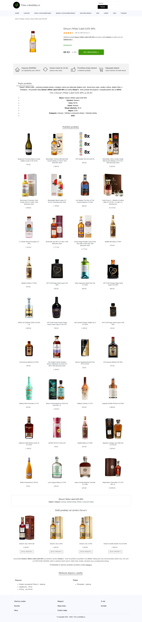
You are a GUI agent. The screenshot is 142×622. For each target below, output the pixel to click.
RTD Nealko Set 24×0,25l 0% (85, 159)
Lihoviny (27, 13)
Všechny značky (20, 601)
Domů (17, 13)
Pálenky (124, 13)
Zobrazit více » (68, 39)
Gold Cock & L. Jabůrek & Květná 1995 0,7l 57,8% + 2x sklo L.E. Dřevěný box (113, 202)
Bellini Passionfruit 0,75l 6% (29, 482)
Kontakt (103, 606)
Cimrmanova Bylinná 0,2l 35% (29, 362)
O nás (103, 601)
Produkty (21, 19)
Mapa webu (62, 606)
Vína (97, 13)
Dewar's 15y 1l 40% (56, 543)
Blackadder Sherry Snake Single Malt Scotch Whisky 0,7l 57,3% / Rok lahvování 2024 (113, 160)
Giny (114, 13)
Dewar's (109, 37)
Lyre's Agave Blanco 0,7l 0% (57, 482)
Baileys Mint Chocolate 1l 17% (29, 403)
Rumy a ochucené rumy (42, 13)
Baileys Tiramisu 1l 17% (85, 403)
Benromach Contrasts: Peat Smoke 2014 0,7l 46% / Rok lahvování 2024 (29, 202)
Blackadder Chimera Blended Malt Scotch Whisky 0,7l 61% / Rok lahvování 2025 (57, 160)
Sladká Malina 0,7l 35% (85, 443)
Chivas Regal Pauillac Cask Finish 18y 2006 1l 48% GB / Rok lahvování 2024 (85, 243)
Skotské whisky (86, 13)
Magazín (61, 601)
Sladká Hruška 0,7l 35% (29, 283)
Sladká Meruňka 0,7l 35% (113, 241)
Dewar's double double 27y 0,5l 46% (115, 543)
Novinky (17, 606)
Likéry (106, 13)
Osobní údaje (62, 610)
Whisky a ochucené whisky (65, 13)
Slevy (16, 610)
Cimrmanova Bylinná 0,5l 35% (113, 362)
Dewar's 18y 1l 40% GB (26, 543)
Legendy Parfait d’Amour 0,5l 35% (113, 403)
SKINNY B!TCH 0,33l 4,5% (57, 443)
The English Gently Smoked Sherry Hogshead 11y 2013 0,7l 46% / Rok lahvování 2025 (57, 364)
